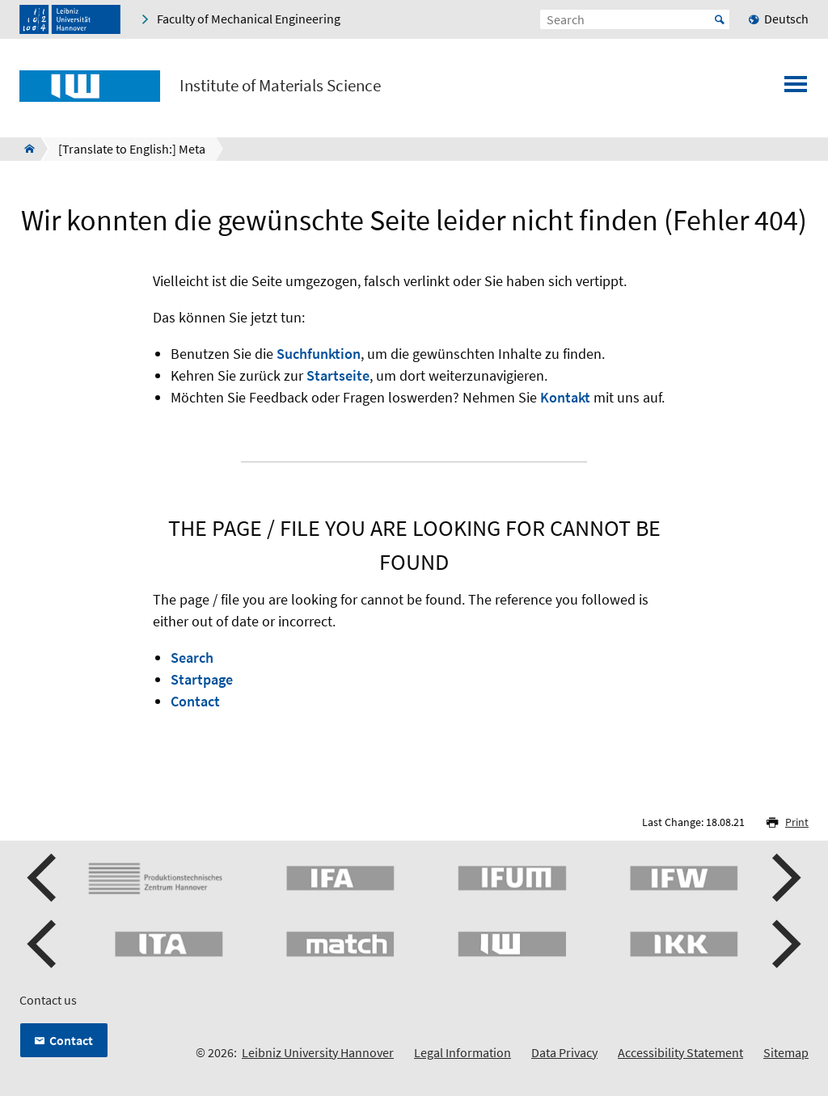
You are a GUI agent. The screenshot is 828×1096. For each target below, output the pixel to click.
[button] (43, 878)
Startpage (202, 679)
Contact (195, 701)
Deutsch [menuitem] (786, 19)
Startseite (338, 375)
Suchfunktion (319, 353)
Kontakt (565, 397)
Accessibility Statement (680, 1052)
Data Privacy (564, 1052)
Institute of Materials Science (280, 85)
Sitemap (786, 1052)
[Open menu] (796, 89)
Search (192, 657)
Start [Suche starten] (719, 19)
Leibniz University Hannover (318, 1052)
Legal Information (462, 1052)
